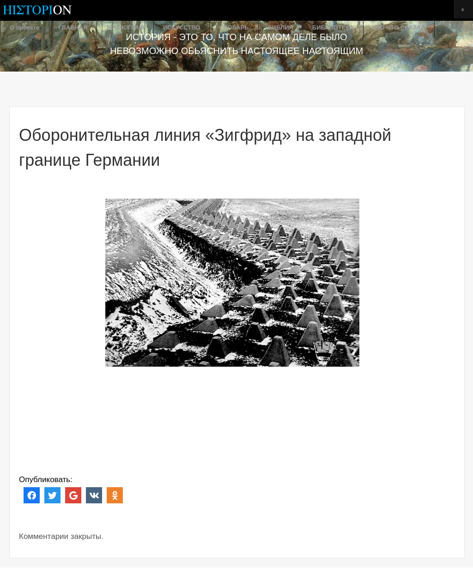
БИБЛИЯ (280, 27)
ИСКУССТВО (181, 27)
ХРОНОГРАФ (125, 27)
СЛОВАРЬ (234, 27)
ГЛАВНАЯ (73, 27)
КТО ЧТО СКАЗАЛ (399, 27)
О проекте (25, 27)
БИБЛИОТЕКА (333, 27)
